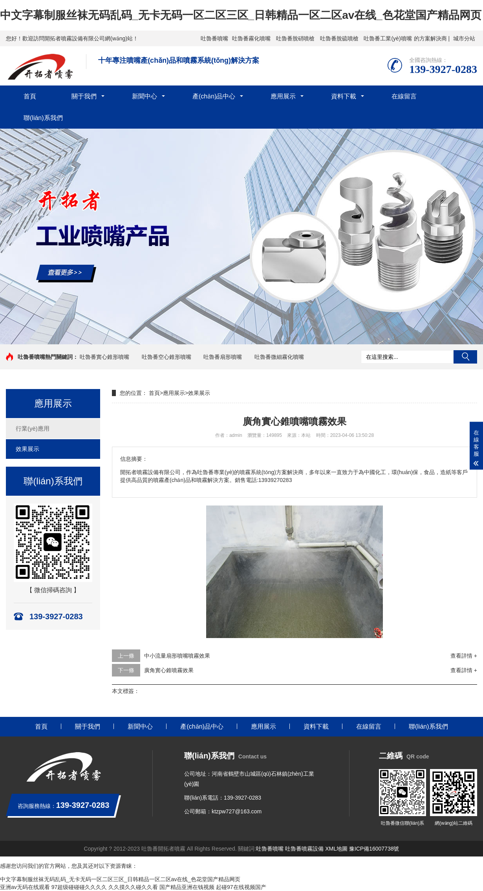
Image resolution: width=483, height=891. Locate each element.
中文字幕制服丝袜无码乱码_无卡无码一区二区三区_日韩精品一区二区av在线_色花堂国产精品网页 (240, 15)
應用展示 (283, 96)
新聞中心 (144, 96)
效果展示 (27, 449)
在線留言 (404, 96)
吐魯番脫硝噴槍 (295, 38)
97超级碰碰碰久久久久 (79, 887)
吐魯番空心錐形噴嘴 (166, 357)
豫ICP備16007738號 (374, 849)
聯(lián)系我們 (43, 118)
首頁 (30, 96)
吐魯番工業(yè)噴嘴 (388, 38)
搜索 (465, 357)
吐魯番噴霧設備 (304, 849)
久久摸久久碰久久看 (133, 887)
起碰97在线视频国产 (241, 887)
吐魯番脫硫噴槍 (339, 38)
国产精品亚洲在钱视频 (186, 887)
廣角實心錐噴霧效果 (169, 670)
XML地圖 (336, 849)
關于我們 (84, 96)
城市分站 (464, 38)
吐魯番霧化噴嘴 (251, 38)
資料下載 (343, 96)
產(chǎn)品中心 (213, 96)
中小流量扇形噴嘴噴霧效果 (177, 656)
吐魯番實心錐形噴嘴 (104, 357)
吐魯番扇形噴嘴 (222, 357)
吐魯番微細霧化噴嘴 (279, 357)
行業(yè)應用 (32, 428)
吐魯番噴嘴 (214, 38)
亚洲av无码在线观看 (25, 887)
